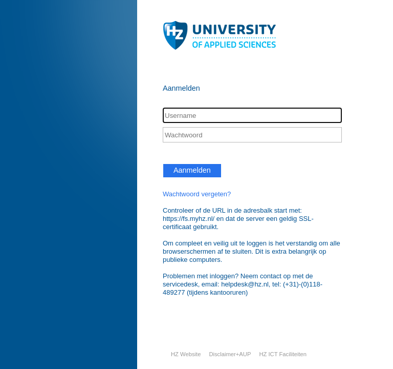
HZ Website (186, 354)
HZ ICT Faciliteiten (283, 354)
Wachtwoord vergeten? (197, 194)
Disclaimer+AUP (230, 354)
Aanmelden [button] (192, 170)
